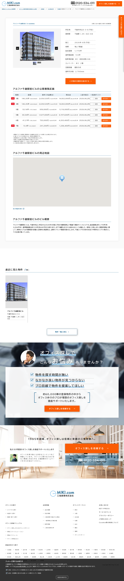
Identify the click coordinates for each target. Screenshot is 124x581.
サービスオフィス (105, 515)
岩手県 (25, 553)
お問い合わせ (104, 508)
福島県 (56, 553)
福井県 (33, 556)
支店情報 (47, 516)
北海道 (9, 553)
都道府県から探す (11, 548)
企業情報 (46, 508)
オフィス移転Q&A (13, 542)
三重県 (80, 556)
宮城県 (33, 553)
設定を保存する (62, 577)
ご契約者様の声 (49, 531)
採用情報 (47, 527)
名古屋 (77, 520)
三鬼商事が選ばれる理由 (52, 520)
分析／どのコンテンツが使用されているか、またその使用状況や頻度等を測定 (30, 570)
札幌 (76, 524)
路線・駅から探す (12, 520)
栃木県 (72, 553)
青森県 (17, 553)
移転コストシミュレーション (15, 535)
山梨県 (41, 556)
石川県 (25, 556)
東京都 (103, 553)
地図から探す (11, 516)
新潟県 (9, 556)
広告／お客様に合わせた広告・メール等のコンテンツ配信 (24, 573)
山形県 (49, 553)
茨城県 (64, 553)
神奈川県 (112, 553)
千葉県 (96, 553)
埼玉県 (88, 553)
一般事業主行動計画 (51, 524)
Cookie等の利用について (22, 566)
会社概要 (47, 513)
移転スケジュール (12, 538)
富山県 (17, 556)
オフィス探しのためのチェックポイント (18, 531)
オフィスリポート (80, 538)
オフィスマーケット (79, 508)
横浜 (76, 531)
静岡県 (64, 556)
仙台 (76, 527)
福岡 (76, 534)
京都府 (96, 556)
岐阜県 (56, 556)
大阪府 (103, 556)
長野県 (49, 556)
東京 (76, 513)
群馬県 (80, 553)
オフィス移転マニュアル (13, 526)
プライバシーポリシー (106, 519)
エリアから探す (11, 513)
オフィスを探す (10, 508)
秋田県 (41, 553)
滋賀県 (88, 556)
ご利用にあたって (105, 522)
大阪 (76, 516)
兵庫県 (111, 556)
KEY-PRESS (104, 512)
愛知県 (72, 556)
